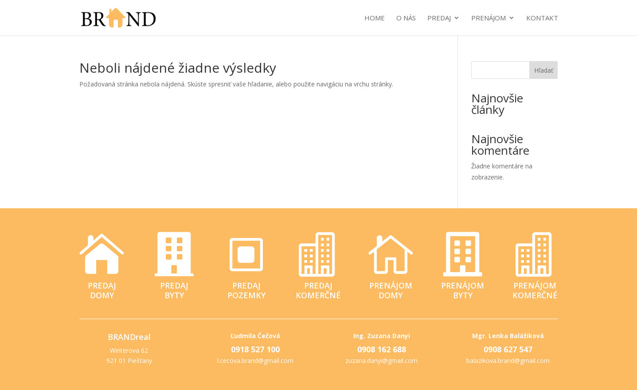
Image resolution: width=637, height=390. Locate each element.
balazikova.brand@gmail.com (508, 360)
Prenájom (488, 18)
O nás (406, 18)
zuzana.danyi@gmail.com (381, 360)
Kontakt (542, 18)
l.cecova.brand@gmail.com (255, 360)
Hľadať (543, 70)
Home (374, 18)
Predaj (439, 18)
